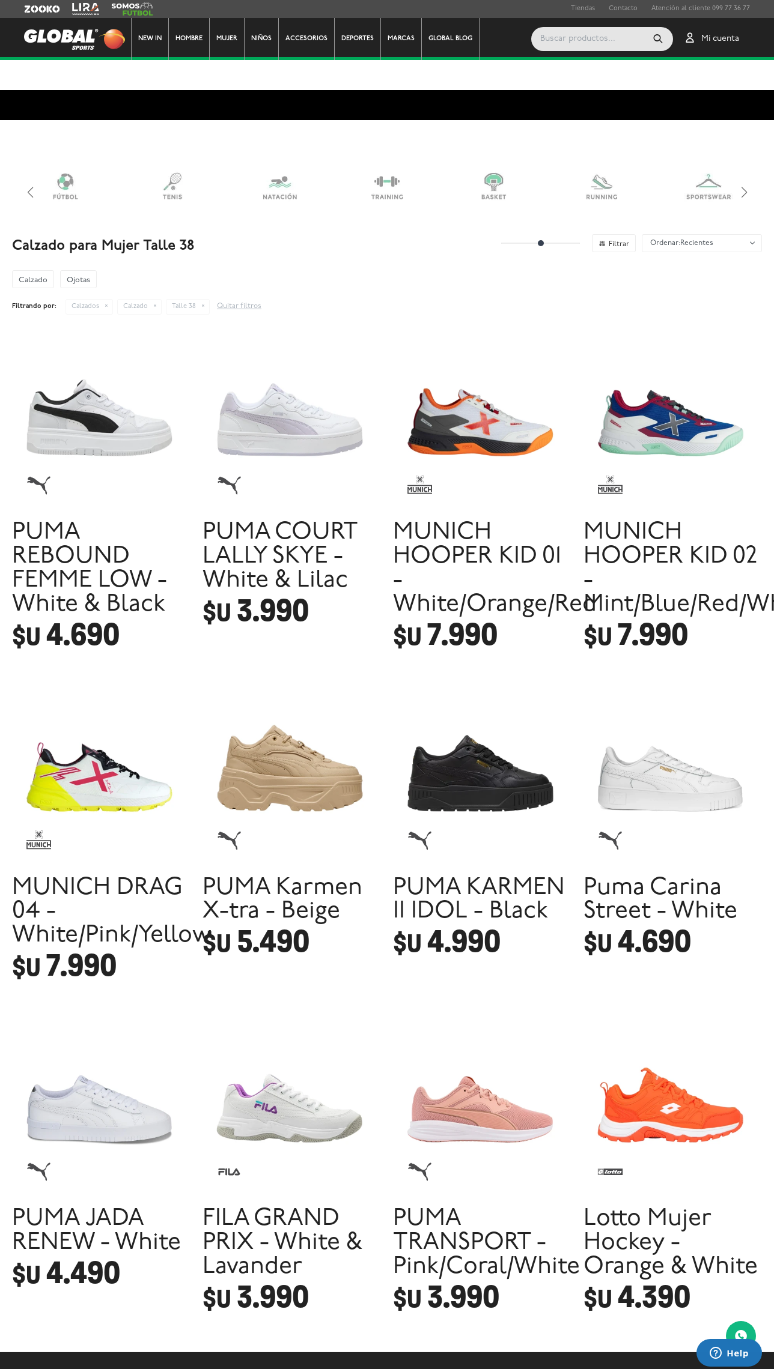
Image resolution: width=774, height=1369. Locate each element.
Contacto (623, 8)
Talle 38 (184, 276)
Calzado (135, 276)
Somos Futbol (132, 9)
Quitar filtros (239, 276)
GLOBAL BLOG (450, 38)
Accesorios (306, 38)
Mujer (226, 38)
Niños (261, 38)
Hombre (189, 38)
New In (150, 38)
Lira (78, 9)
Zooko (34, 9)
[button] (607, 39)
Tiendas (583, 8)
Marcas (401, 38)
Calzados (85, 276)
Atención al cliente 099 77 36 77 (700, 8)
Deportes (357, 38)
